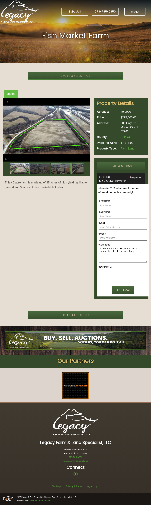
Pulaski (125, 137)
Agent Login (93, 486)
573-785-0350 (105, 11)
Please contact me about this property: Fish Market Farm (123, 255)
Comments (104, 244)
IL (137, 127)
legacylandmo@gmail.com (75, 461)
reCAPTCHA (105, 267)
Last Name (104, 212)
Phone (102, 234)
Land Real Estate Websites (40, 500)
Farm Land (127, 148)
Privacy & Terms (74, 486)
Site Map (56, 486)
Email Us (75, 11)
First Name (104, 201)
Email (101, 223)
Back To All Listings (75, 76)
